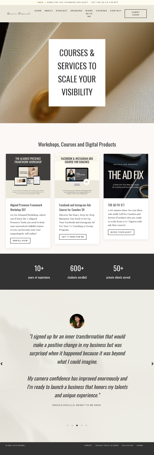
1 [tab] (67, 427)
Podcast (62, 11)
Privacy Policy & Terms (107, 448)
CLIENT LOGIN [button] (136, 13)
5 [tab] (86, 427)
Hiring (140, 448)
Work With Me (89, 13)
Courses (101, 11)
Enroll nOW (20, 241)
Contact (116, 11)
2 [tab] (72, 427)
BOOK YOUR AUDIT (121, 233)
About (49, 11)
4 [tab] (81, 427)
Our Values (127, 448)
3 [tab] (77, 427)
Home (38, 11)
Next (152, 366)
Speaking (76, 11)
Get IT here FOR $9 (73, 237)
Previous (1, 366)
